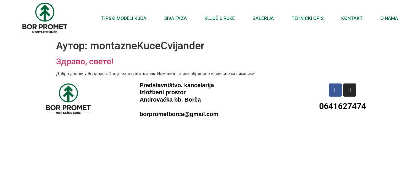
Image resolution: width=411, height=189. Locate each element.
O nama (389, 18)
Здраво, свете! (84, 61)
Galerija (263, 18)
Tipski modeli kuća (124, 18)
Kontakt (352, 18)
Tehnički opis (307, 18)
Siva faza (175, 18)
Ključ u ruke (219, 18)
